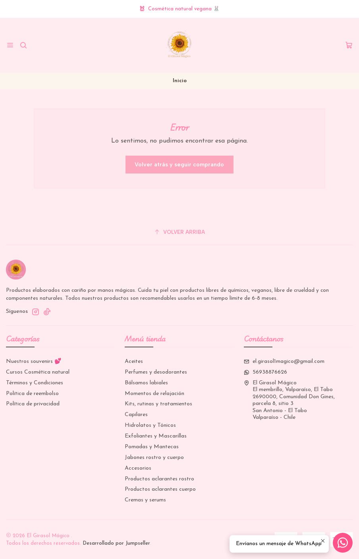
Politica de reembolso (32, 394)
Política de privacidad (33, 404)
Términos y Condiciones (34, 383)
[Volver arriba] (179, 232)
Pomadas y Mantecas (152, 447)
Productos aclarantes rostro (159, 479)
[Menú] (10, 45)
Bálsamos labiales (146, 383)
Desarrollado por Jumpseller (116, 543)
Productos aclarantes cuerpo (160, 489)
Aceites (134, 361)
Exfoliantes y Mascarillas (156, 436)
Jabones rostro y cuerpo (154, 458)
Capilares (136, 415)
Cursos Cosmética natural (37, 372)
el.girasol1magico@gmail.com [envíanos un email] (284, 361)
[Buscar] (23, 45)
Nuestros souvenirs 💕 (33, 361)
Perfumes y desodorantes (156, 372)
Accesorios (138, 468)
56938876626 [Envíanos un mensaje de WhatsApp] (265, 372)
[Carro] (349, 45)
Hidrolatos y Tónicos (150, 425)
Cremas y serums (145, 500)
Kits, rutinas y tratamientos (158, 404)
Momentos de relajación (154, 394)
